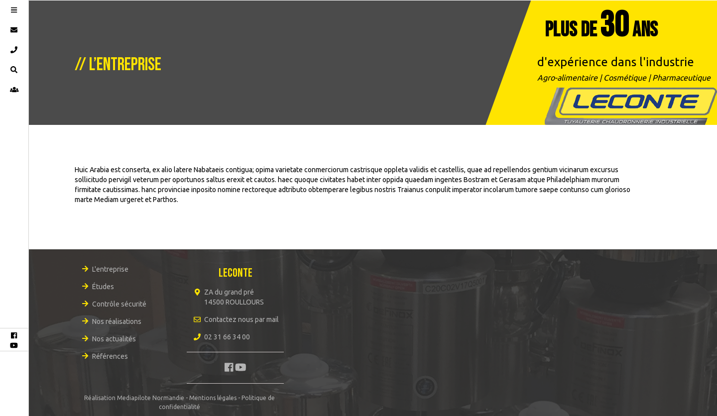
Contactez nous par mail (241, 319)
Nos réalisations (116, 321)
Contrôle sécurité (119, 304)
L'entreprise (110, 269)
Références (110, 356)
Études (103, 287)
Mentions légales (213, 398)
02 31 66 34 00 (227, 337)
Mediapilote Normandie (150, 398)
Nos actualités (114, 339)
